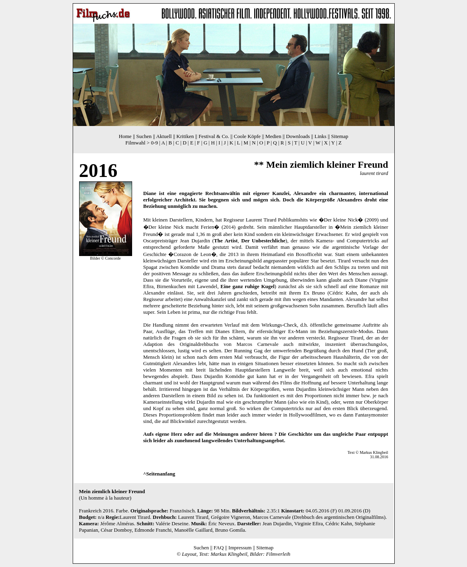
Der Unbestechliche (263, 241)
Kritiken (185, 136)
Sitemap (340, 136)
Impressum (240, 548)
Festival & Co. (213, 136)
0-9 (154, 143)
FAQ (219, 548)
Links (320, 136)
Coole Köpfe (247, 136)
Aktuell (164, 136)
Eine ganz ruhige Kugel (247, 286)
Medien (273, 136)
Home (125, 136)
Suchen (143, 136)
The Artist (226, 241)
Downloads (298, 136)
